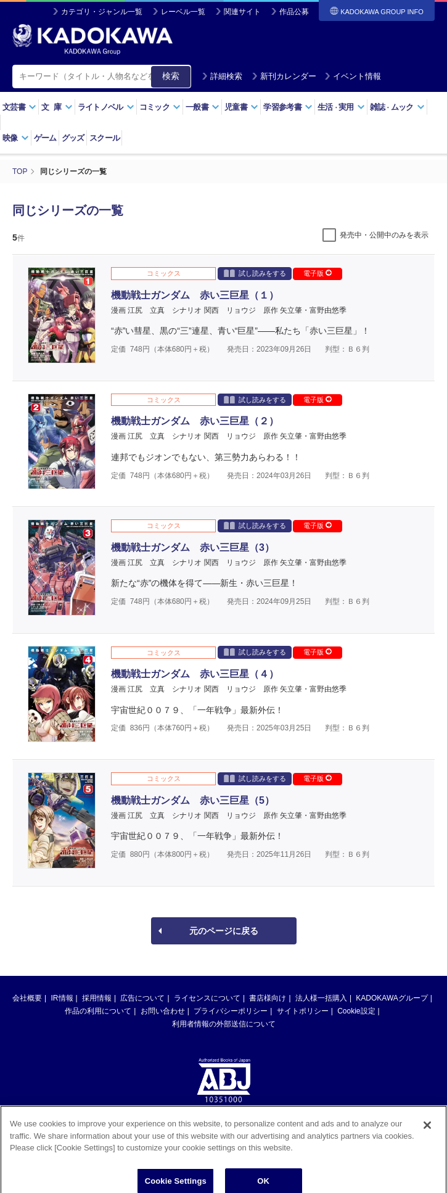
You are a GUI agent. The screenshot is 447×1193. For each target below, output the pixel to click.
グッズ (73, 137)
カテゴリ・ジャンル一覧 (101, 11)
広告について (142, 998)
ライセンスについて (207, 998)
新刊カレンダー (284, 76)
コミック (160, 107)
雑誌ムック (397, 107)
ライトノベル (106, 107)
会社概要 (27, 998)
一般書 (202, 107)
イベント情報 (352, 76)
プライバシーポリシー (231, 1011)
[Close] (427, 1135)
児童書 (241, 107)
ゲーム (45, 137)
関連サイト (242, 11)
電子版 (317, 273)
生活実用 (341, 107)
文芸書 (19, 107)
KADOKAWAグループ (391, 998)
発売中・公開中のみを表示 (384, 235)
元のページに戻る (223, 931)
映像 (15, 137)
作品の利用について (98, 1011)
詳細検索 (222, 76)
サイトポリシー (303, 1011)
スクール (104, 137)
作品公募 (294, 11)
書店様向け (267, 998)
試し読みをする (255, 273)
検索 (170, 76)
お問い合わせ (163, 1011)
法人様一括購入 (321, 998)
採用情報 (97, 998)
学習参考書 (288, 107)
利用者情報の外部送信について (224, 1024)
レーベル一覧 (183, 11)
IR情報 (62, 998)
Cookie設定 (356, 1011)
